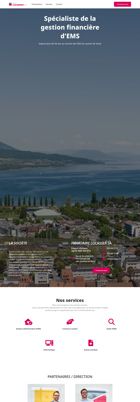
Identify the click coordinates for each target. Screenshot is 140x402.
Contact (59, 4)
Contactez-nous (122, 4)
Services (49, 4)
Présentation (37, 4)
